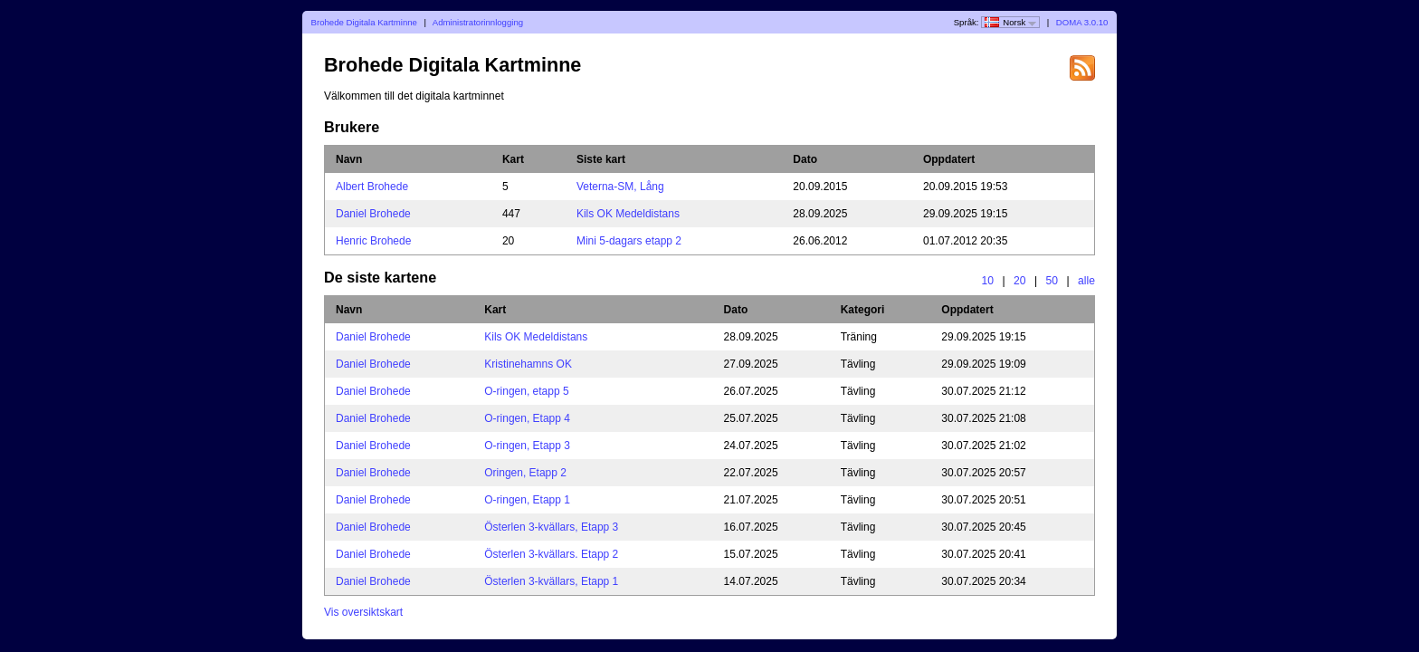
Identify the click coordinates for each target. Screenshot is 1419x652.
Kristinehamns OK (528, 364)
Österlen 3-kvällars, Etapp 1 (551, 581)
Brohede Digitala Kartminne (364, 22)
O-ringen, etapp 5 (526, 391)
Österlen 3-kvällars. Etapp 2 (551, 554)
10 (987, 280)
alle (1086, 280)
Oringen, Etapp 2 (525, 472)
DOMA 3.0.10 (1082, 22)
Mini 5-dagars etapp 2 (628, 241)
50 (1052, 280)
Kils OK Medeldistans (628, 213)
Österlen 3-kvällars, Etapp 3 (551, 527)
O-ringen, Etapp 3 (527, 445)
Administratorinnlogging (478, 22)
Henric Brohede (373, 241)
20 (1020, 280)
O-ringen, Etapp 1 (527, 500)
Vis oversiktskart (363, 612)
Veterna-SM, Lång (620, 186)
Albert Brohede (372, 186)
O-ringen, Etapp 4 (527, 418)
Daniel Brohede (373, 213)
